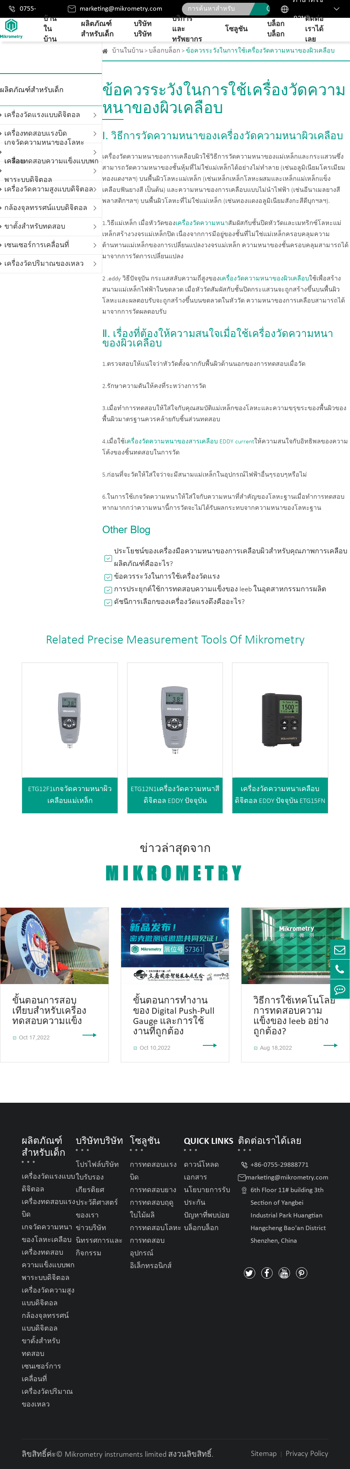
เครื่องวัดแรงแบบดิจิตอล (42, 115)
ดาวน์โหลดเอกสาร (201, 1171)
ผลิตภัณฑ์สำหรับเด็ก (97, 29)
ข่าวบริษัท (91, 1228)
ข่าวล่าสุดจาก (175, 863)
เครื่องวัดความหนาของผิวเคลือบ (264, 279)
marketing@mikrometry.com (121, 9)
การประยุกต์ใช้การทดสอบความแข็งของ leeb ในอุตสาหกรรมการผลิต (220, 589)
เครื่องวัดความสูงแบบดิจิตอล (48, 189)
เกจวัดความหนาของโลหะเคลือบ (47, 1234)
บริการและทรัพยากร (187, 29)
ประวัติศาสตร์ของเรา (97, 1209)
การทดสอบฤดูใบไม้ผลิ (152, 1209)
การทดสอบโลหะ (156, 1228)
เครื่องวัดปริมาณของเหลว (44, 264)
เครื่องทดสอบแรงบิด (48, 1208)
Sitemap (264, 1454)
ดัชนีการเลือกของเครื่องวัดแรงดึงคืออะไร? (179, 602)
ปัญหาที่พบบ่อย (207, 1215)
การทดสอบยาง (153, 1190)
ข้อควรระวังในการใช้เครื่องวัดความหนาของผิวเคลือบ (260, 51)
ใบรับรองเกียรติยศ (90, 1184)
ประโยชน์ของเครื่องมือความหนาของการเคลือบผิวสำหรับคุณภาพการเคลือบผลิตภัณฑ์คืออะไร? (230, 558)
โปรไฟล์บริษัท (97, 1165)
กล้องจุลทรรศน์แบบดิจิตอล (45, 208)
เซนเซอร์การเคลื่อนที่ (36, 245)
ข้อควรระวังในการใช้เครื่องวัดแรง (167, 577)
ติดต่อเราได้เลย (314, 29)
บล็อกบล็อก (275, 29)
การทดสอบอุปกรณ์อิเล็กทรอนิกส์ (151, 1253)
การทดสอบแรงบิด (153, 1171)
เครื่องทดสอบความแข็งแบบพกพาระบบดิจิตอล (51, 171)
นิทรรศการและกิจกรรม (99, 1247)
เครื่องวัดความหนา (202, 223)
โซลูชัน (236, 29)
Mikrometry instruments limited (116, 1455)
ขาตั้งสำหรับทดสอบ (34, 227)
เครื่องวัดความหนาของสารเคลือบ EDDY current (189, 442)
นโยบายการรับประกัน (207, 1197)
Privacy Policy (307, 1454)
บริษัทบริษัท (143, 29)
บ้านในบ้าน (49, 29)
